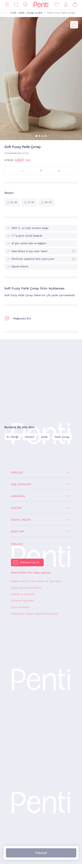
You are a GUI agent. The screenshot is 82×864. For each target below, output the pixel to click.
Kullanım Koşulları (22, 600)
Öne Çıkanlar (21, 484)
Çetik (44, 436)
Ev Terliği (12, 436)
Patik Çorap (62, 436)
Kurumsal (18, 496)
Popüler (17, 472)
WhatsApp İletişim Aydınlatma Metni (34, 613)
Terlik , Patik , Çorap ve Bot (26, 12)
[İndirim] (25, 4)
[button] (36, 136)
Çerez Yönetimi (20, 607)
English (17, 544)
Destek (16, 507)
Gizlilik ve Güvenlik (23, 594)
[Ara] (16, 4)
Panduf (29, 436)
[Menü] (7, 4)
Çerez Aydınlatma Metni (26, 587)
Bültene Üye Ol (29, 562)
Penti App (17, 531)
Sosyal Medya (21, 519)
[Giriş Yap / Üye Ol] (65, 4)
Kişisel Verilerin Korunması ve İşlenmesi (36, 581)
